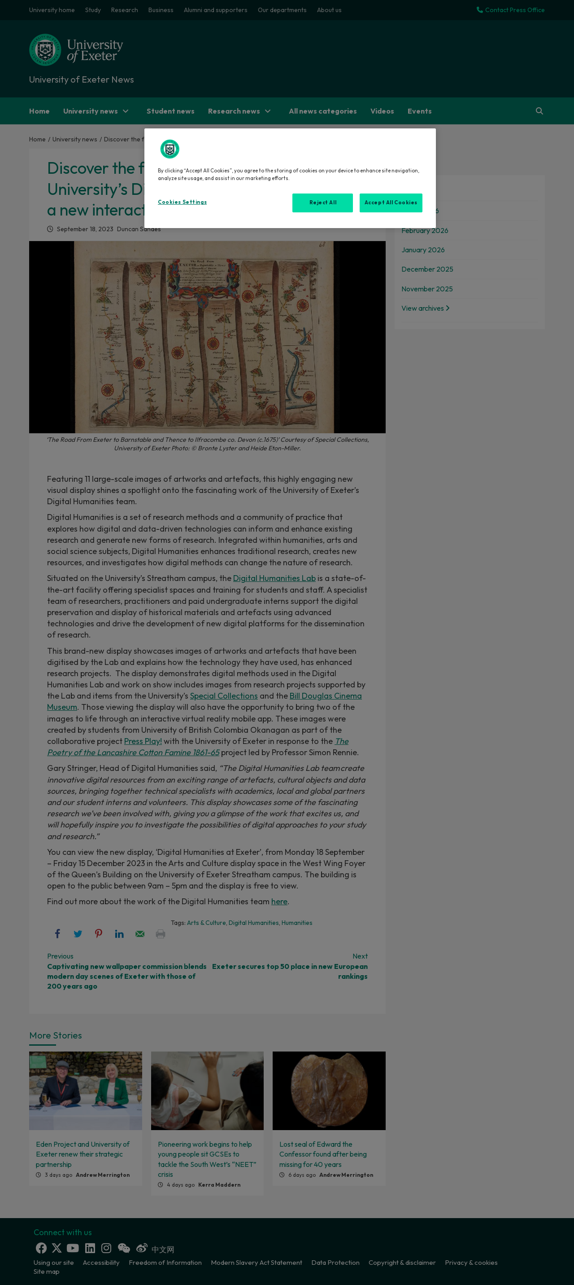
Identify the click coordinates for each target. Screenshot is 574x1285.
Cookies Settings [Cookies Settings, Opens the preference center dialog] (182, 202)
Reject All (323, 202)
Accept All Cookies (391, 202)
